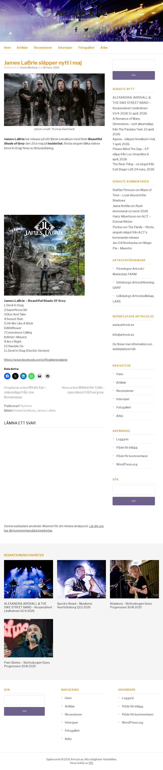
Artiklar (22, 47)
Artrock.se (81, 13)
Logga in (122, 439)
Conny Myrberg (28, 67)
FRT (91, 763)
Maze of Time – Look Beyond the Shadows (132, 195)
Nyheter (26, 406)
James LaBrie (46, 410)
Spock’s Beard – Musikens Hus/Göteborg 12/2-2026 (74, 605)
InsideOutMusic (25, 410)
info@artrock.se (123, 335)
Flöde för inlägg (127, 447)
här (133, 349)
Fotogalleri (86, 47)
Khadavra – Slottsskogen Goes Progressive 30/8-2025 (131, 605)
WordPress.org (127, 464)
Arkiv (104, 47)
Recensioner (43, 47)
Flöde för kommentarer (132, 456)
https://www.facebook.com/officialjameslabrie (36, 360)
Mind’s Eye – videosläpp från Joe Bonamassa (25, 392)
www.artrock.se (123, 325)
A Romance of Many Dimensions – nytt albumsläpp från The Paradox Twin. (133, 124)
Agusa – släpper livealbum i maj (134, 139)
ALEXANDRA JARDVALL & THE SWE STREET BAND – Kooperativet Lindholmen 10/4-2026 (28, 607)
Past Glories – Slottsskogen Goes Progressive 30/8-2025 (27, 664)
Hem (7, 47)
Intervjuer (65, 47)
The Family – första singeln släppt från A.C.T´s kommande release (133, 232)
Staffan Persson (124, 190)
